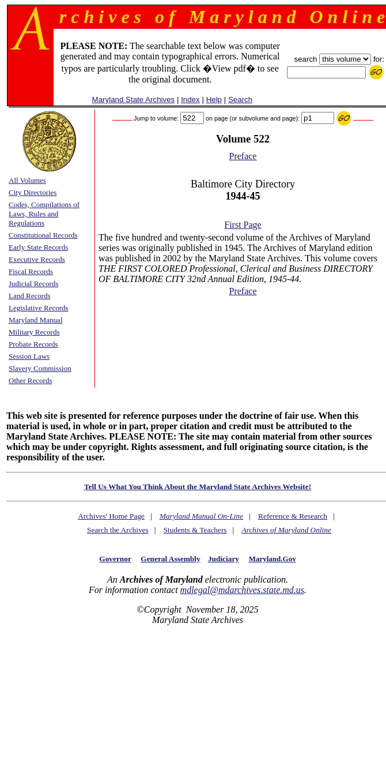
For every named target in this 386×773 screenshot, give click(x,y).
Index (190, 99)
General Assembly (170, 558)
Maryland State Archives (133, 99)
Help (214, 99)
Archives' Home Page (111, 516)
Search (240, 99)
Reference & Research (292, 516)
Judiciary (223, 558)
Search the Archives (118, 530)
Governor (115, 558)
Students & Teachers (195, 530)
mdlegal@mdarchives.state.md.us (242, 590)
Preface (243, 156)
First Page (242, 225)
